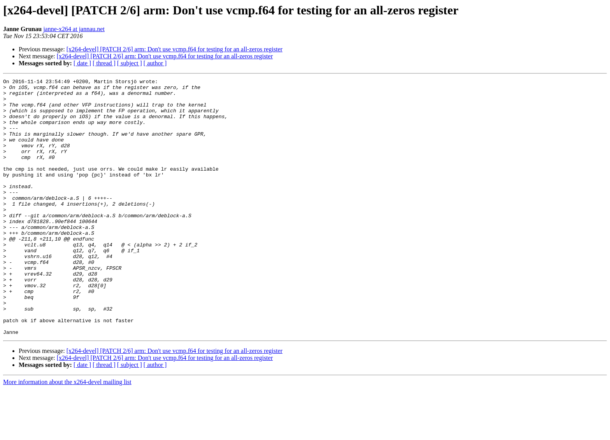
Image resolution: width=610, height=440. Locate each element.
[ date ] (82, 63)
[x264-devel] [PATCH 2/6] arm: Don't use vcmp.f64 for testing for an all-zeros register (174, 49)
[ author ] (155, 63)
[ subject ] (129, 63)
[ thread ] (104, 63)
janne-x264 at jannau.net (74, 29)
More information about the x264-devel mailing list (67, 433)
